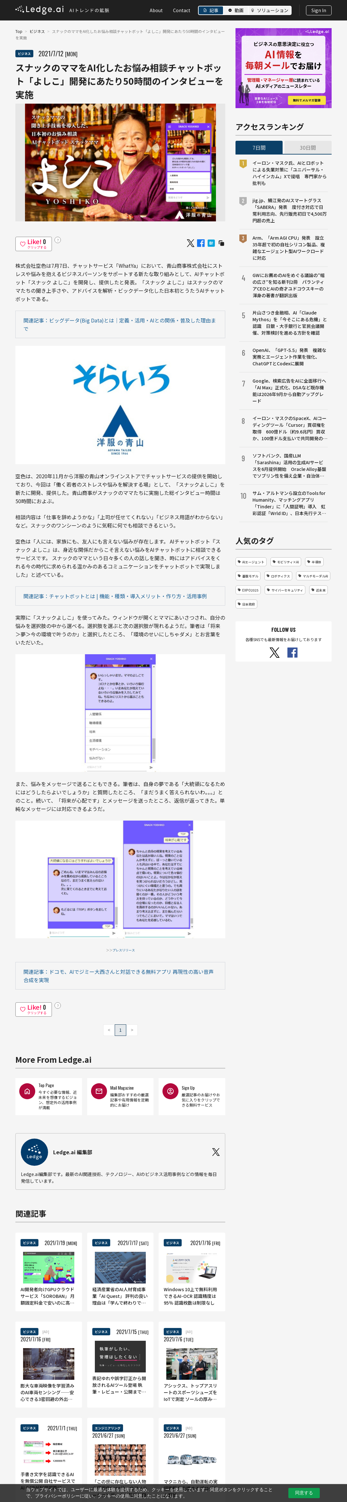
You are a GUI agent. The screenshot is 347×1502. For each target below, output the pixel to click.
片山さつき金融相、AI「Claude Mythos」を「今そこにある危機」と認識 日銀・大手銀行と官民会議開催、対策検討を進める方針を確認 (289, 322)
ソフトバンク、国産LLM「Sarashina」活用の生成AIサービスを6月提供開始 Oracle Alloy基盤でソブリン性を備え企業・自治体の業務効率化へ (289, 465)
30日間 (308, 147)
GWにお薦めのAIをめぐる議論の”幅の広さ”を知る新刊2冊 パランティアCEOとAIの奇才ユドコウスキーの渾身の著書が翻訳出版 (288, 285)
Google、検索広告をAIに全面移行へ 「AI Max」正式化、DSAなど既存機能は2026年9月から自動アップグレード (290, 390)
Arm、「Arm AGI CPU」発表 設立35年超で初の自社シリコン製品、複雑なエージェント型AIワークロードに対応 (288, 247)
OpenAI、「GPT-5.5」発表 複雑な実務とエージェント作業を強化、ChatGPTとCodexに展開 (289, 357)
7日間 (259, 147)
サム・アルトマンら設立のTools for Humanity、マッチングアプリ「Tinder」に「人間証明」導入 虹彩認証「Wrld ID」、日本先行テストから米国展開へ (289, 503)
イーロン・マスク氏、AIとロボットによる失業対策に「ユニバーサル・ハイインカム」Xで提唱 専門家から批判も (289, 173)
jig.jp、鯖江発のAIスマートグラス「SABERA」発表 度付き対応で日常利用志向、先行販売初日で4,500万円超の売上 (289, 210)
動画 (239, 10)
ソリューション (272, 10)
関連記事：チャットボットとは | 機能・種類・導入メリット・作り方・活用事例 (115, 596)
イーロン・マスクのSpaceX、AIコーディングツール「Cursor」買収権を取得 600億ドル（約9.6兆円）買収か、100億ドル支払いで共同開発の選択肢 (289, 428)
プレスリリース (123, 950)
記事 (214, 10)
